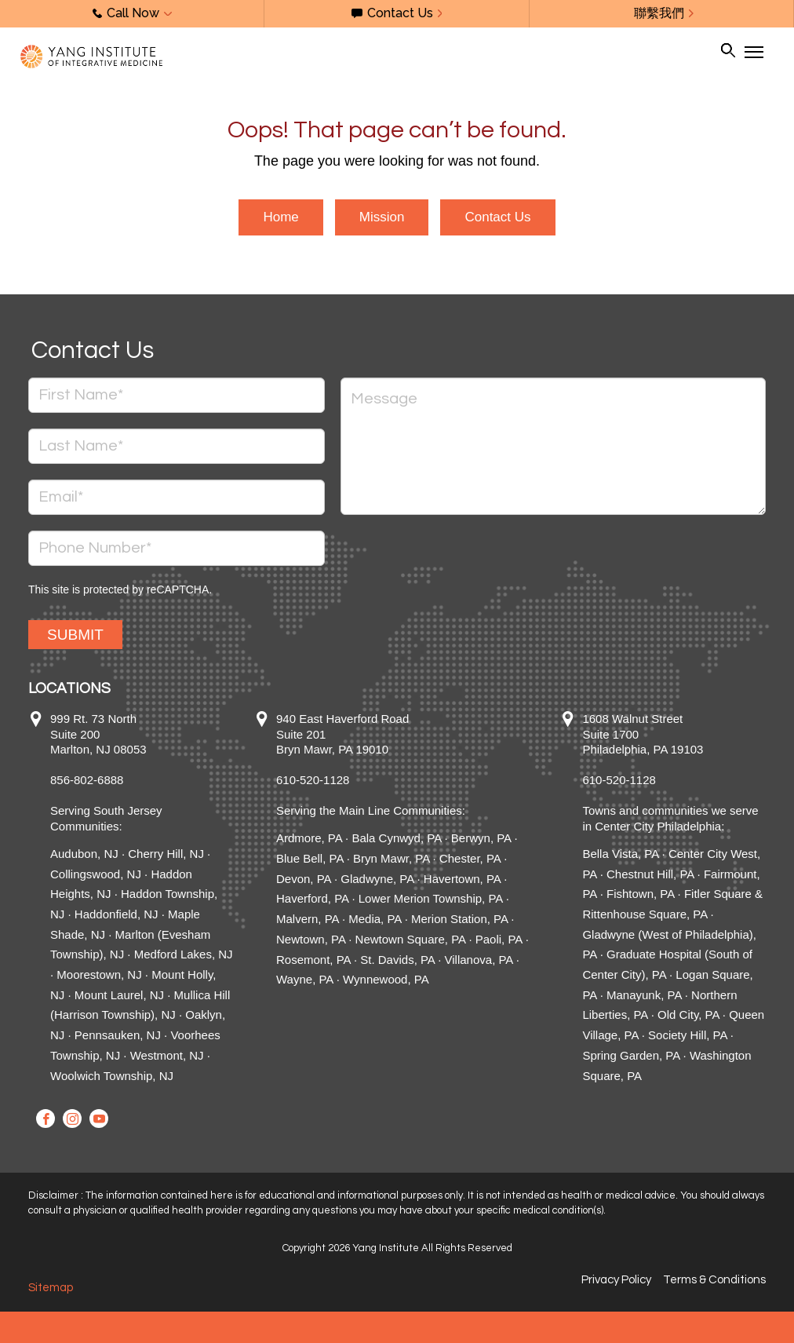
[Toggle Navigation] (753, 52)
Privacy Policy (616, 1280)
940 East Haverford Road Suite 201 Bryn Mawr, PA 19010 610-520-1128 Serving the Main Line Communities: (370, 764)
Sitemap (50, 1288)
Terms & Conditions (714, 1280)
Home (280, 217)
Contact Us (497, 217)
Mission (382, 217)
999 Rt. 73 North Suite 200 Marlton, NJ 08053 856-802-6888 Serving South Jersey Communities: (106, 772)
